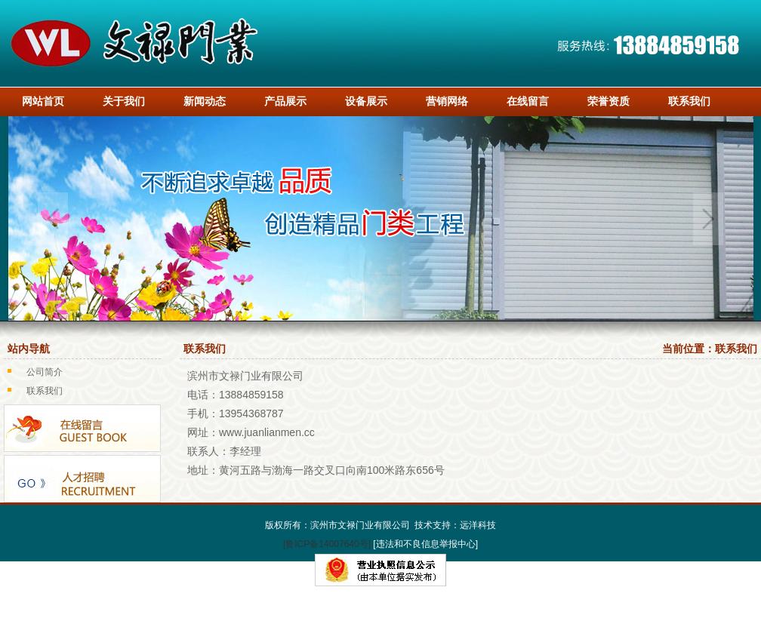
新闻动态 (204, 101)
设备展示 (366, 101)
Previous (53, 218)
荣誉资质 (608, 101)
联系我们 (689, 101)
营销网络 (447, 101)
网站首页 (43, 101)
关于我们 (124, 101)
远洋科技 (478, 525)
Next (708, 218)
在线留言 (528, 101)
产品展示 (285, 101)
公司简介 (44, 372)
